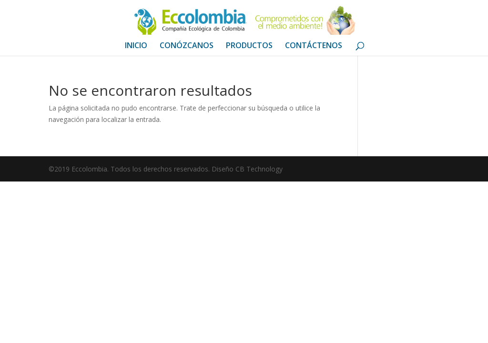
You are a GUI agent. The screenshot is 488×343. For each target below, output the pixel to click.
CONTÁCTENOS (313, 46)
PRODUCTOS (249, 46)
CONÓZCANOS (187, 46)
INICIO (136, 46)
